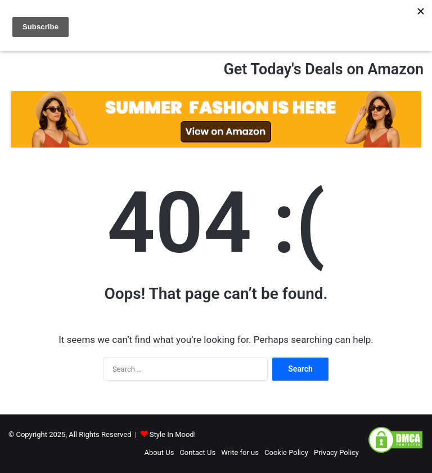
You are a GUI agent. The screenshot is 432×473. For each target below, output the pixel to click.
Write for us (240, 452)
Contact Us (197, 452)
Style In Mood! (173, 434)
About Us (159, 452)
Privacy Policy (336, 452)
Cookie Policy (286, 452)
